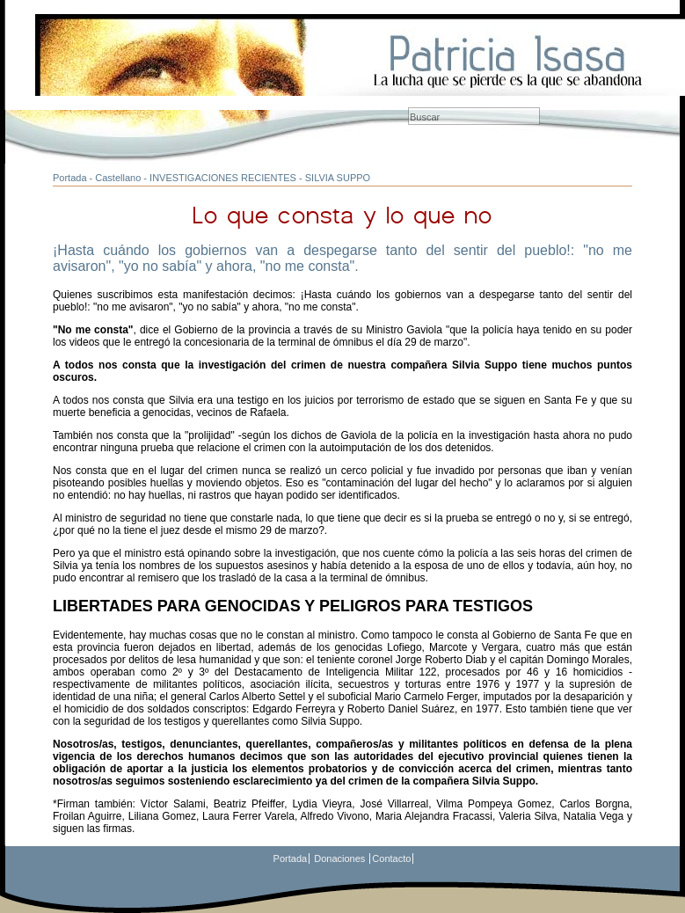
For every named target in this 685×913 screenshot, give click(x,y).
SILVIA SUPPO (337, 177)
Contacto (391, 858)
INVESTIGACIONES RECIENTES (222, 177)
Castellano (118, 177)
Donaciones (339, 858)
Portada (70, 177)
